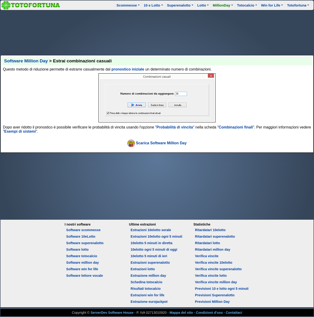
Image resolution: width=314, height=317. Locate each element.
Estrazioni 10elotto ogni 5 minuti (156, 236)
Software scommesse (83, 230)
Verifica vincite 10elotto (213, 262)
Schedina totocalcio (146, 282)
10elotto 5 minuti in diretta (151, 243)
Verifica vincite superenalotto (218, 269)
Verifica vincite (207, 256)
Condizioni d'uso (209, 312)
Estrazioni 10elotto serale (151, 230)
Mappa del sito (181, 312)
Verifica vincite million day (216, 282)
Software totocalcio (81, 256)
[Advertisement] (157, 32)
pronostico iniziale (128, 69)
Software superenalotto (85, 243)
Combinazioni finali (236, 127)
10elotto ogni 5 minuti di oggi (154, 249)
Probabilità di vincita (175, 127)
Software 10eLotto (80, 236)
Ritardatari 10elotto (210, 230)
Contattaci (234, 312)
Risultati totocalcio (146, 288)
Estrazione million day (148, 275)
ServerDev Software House (112, 312)
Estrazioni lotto (143, 269)
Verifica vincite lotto (211, 275)
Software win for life (82, 269)
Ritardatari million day (212, 249)
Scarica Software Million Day (161, 143)
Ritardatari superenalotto (215, 236)
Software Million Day (26, 60)
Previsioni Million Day (212, 302)
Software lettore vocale (84, 275)
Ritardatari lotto (207, 243)
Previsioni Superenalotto (215, 295)
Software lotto (77, 249)
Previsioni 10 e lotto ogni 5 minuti (221, 288)
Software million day (82, 262)
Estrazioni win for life (147, 295)
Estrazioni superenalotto (150, 262)
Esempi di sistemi (20, 131)
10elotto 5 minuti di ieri (149, 256)
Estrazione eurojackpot (149, 302)
